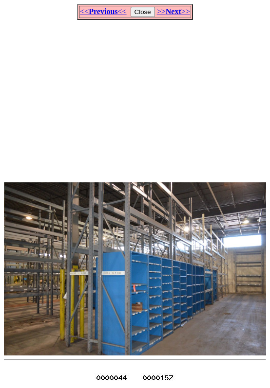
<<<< (103, 11)
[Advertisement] (137, 97)
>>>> (173, 11)
